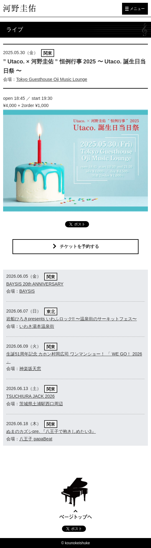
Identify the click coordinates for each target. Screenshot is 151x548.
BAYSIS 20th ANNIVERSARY (35, 283)
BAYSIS (27, 291)
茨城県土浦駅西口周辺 (41, 403)
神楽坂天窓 (30, 368)
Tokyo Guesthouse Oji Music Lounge (51, 79)
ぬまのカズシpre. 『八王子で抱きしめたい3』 (51, 431)
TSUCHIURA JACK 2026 (30, 396)
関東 (47, 53)
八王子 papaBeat (35, 438)
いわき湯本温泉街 (36, 326)
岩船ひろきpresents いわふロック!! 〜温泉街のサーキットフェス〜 (71, 318)
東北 (50, 311)
